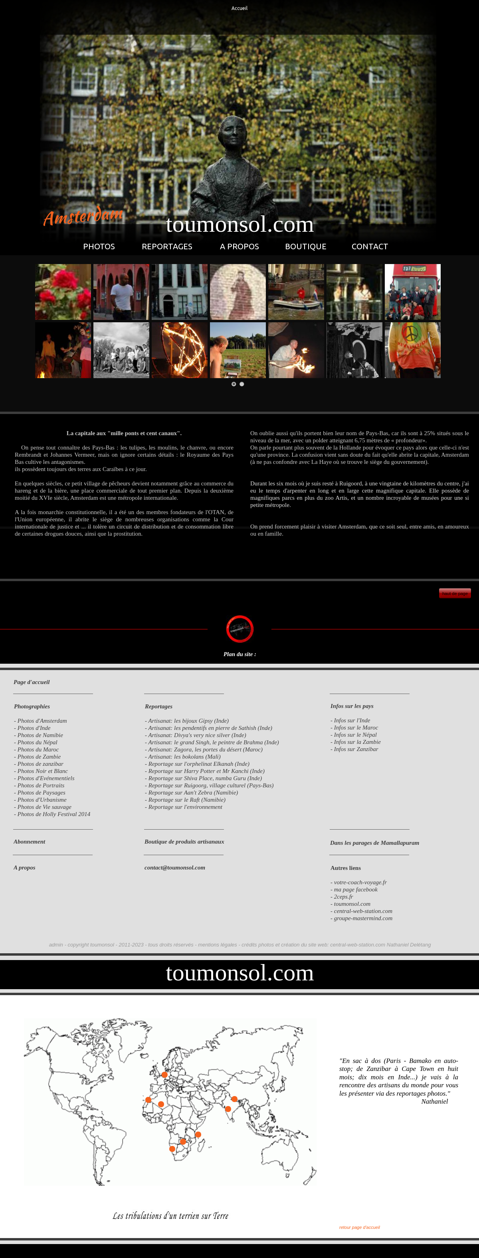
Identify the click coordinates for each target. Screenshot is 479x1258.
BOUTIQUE (306, 246)
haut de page (455, 593)
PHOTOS (99, 246)
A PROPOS (239, 246)
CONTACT (370, 246)
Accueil (239, 8)
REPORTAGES (167, 246)
